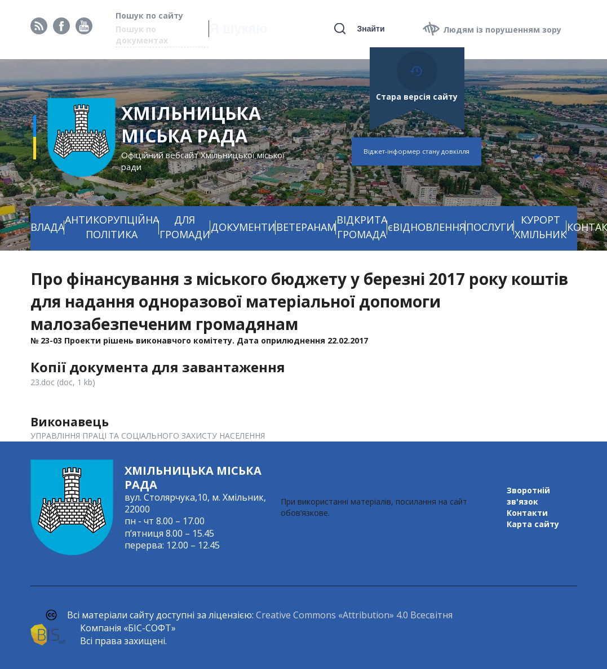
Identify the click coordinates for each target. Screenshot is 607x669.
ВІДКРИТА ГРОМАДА (361, 227)
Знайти (370, 28)
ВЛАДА (47, 227)
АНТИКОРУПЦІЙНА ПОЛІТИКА (112, 227)
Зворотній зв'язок (528, 496)
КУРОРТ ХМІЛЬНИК (540, 227)
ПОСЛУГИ (490, 227)
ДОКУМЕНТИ (243, 227)
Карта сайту (533, 524)
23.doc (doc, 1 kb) (62, 382)
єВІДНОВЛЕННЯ (427, 227)
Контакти (527, 512)
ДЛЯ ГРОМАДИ (184, 227)
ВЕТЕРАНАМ (306, 227)
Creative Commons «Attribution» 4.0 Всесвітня (354, 615)
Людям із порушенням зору (502, 29)
